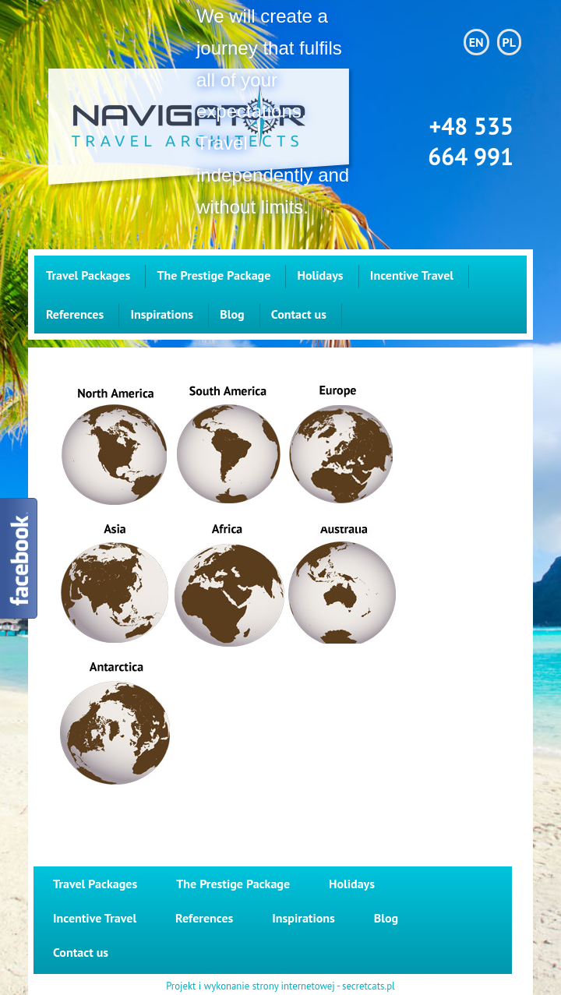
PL (509, 42)
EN (476, 42)
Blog (232, 314)
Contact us (298, 314)
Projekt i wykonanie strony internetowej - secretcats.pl (280, 987)
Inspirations (161, 314)
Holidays (321, 275)
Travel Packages (88, 275)
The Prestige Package (213, 275)
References (75, 314)
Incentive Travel (411, 275)
